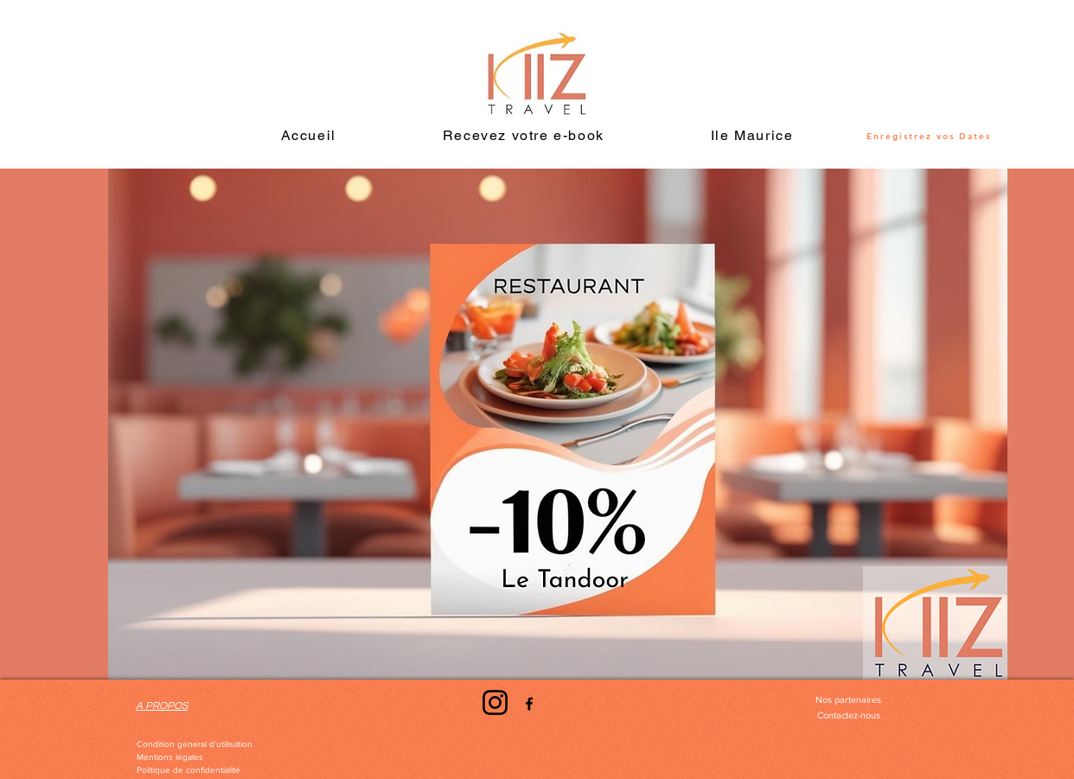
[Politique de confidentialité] (188, 770)
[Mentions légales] (170, 757)
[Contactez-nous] (848, 716)
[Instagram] (495, 702)
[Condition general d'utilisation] (195, 744)
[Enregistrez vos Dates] (928, 136)
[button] (752, 136)
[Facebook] (529, 703)
